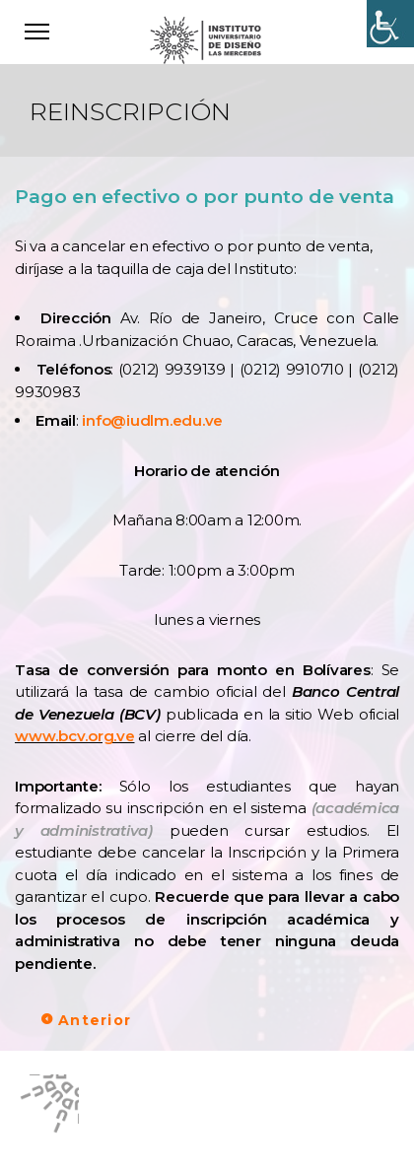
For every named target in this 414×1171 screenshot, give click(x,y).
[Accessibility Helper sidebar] (390, 23)
